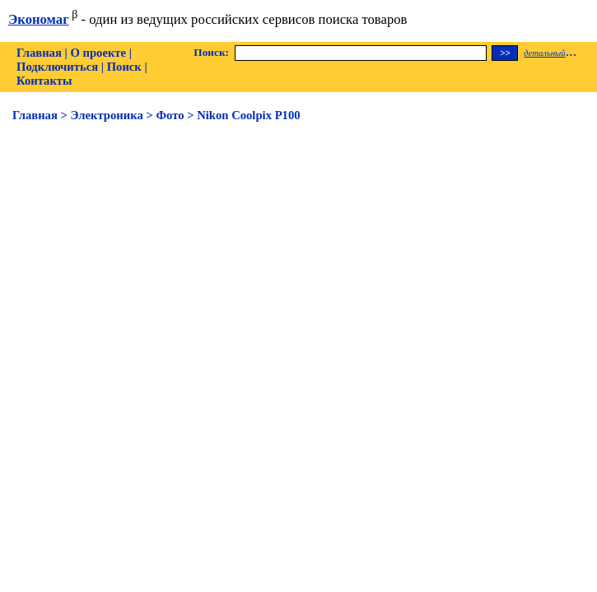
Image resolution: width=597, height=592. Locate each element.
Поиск (124, 66)
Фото (170, 115)
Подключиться (57, 66)
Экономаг (38, 19)
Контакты (44, 80)
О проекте (98, 52)
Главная (39, 52)
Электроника (107, 115)
